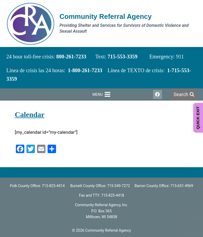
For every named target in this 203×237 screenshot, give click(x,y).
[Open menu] (101, 94)
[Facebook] (157, 94)
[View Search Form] (184, 94)
